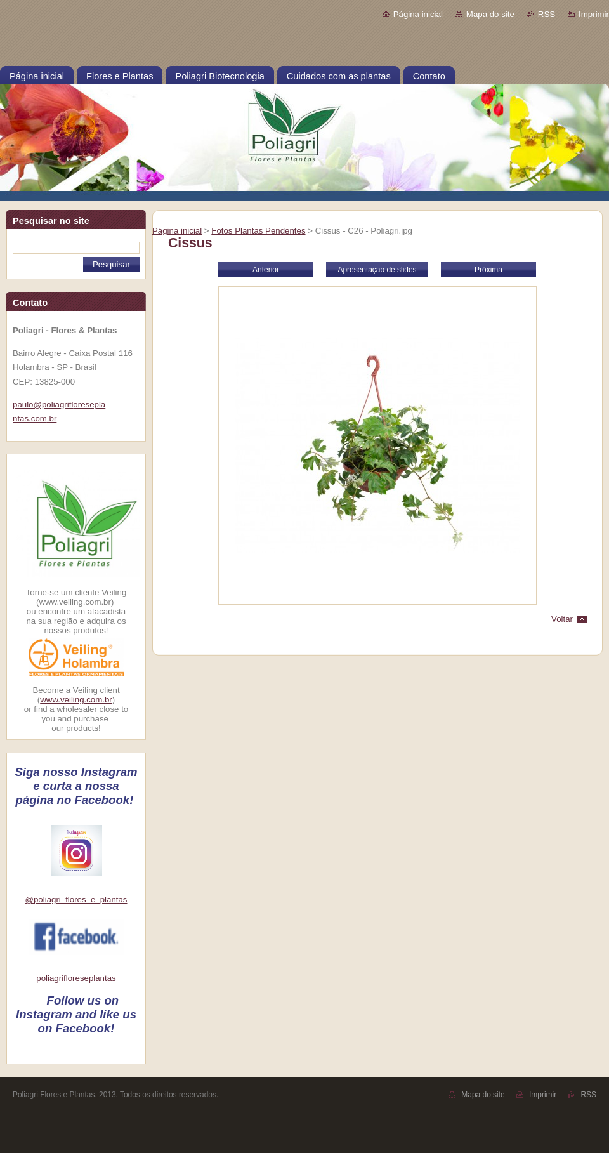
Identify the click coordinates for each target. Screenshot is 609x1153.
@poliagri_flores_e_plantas (76, 899)
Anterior (265, 269)
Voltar (562, 619)
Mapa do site (490, 14)
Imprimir (594, 14)
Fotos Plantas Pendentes (258, 230)
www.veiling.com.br (76, 699)
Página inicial (418, 14)
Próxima (488, 269)
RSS (546, 14)
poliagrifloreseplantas (75, 978)
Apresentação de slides (376, 269)
